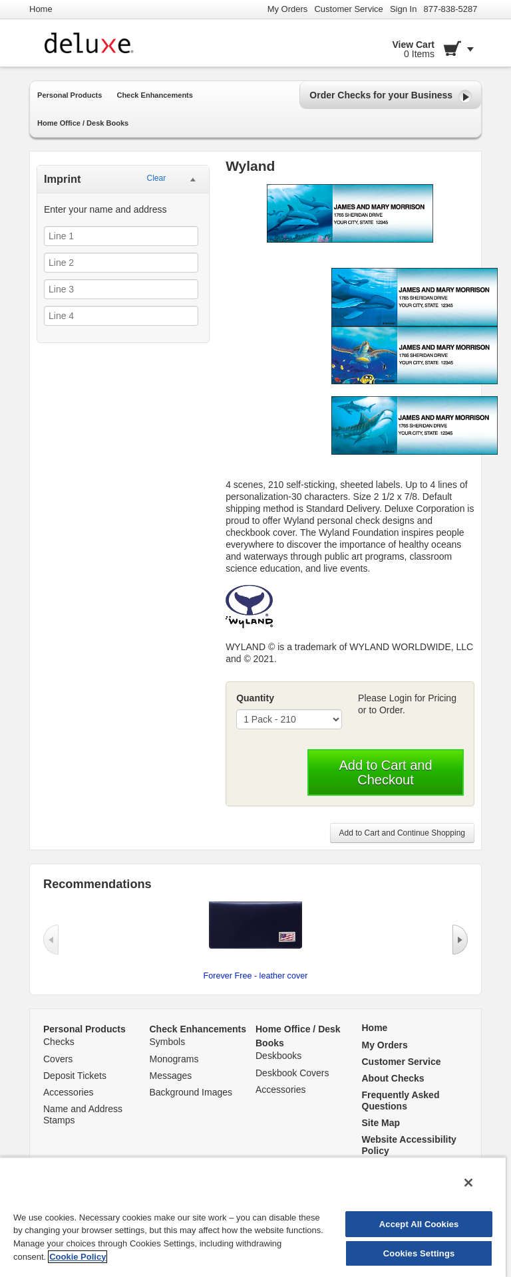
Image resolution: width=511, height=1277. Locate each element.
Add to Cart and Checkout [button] (385, 772)
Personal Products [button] (69, 95)
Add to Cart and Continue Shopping (402, 833)
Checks (59, 1041)
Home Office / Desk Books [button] (82, 123)
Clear (156, 178)
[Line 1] (121, 236)
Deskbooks (278, 1055)
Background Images (191, 1092)
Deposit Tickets (74, 1075)
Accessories (68, 1092)
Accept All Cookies (419, 1224)
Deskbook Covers (292, 1073)
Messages (171, 1075)
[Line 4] (121, 316)
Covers (58, 1059)
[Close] (468, 1182)
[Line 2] (121, 263)
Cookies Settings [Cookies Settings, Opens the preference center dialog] (419, 1253)
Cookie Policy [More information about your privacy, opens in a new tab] (77, 1257)
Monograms (174, 1059)
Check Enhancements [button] (154, 95)
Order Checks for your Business (390, 96)
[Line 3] (121, 289)
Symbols (168, 1041)
